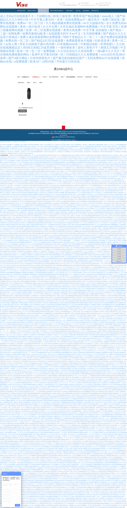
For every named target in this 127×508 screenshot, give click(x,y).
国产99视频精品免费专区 (65, 340)
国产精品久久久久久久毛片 (116, 365)
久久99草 (29, 340)
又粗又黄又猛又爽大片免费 (37, 407)
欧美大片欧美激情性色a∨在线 (63, 288)
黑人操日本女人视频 (60, 244)
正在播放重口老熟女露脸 (64, 192)
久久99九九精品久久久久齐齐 (62, 171)
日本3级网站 (28, 336)
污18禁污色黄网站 (64, 310)
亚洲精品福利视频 (21, 173)
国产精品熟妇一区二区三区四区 (104, 201)
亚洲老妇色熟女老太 (102, 386)
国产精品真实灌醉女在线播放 (71, 262)
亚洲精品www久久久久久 (86, 468)
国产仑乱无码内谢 (41, 368)
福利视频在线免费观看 (16, 446)
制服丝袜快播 (85, 294)
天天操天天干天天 (58, 434)
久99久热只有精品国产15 (73, 338)
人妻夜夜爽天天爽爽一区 (119, 313)
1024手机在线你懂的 (46, 164)
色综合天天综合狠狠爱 (6, 432)
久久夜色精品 (36, 322)
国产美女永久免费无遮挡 (82, 429)
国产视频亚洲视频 (34, 311)
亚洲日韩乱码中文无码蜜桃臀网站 (108, 270)
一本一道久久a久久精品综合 (75, 382)
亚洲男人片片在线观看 (57, 281)
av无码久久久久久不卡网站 (91, 461)
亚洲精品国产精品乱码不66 (33, 201)
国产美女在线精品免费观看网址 (38, 270)
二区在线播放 (122, 224)
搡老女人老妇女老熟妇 (71, 219)
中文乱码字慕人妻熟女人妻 (36, 278)
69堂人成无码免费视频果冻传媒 (38, 327)
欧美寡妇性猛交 (36, 185)
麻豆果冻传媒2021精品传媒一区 (27, 375)
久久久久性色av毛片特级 (90, 477)
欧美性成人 (119, 477)
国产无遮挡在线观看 (110, 329)
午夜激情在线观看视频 (117, 198)
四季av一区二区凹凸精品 (80, 318)
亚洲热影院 (27, 190)
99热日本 (38, 260)
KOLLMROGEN (59, 77)
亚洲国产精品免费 (80, 301)
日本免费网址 (45, 363)
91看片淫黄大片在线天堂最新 (80, 269)
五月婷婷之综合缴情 (23, 317)
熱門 (35, 82)
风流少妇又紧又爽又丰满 (75, 180)
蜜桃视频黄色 (52, 320)
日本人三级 (52, 294)
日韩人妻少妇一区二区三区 (60, 267)
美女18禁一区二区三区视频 (106, 290)
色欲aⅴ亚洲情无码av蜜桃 (66, 269)
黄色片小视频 (36, 169)
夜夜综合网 (94, 404)
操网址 (82, 327)
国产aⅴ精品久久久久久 (35, 420)
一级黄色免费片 (72, 334)
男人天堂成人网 (103, 400)
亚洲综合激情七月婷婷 (107, 493)
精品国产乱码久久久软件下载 (59, 306)
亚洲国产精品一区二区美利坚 (46, 452)
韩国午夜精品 (76, 283)
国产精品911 (110, 258)
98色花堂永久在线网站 (52, 242)
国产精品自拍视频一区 (119, 361)
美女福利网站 (118, 375)
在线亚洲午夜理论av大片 (52, 155)
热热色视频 (29, 468)
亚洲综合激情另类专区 (112, 416)
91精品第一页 (44, 256)
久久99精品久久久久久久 (21, 301)
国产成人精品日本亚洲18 (45, 377)
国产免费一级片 (4, 416)
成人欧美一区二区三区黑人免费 (27, 285)
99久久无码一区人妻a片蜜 (65, 278)
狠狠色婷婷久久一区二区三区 (95, 253)
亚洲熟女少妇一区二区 (34, 347)
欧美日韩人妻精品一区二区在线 (116, 489)
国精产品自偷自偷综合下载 (25, 160)
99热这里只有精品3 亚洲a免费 (49, 491)
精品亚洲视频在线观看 (10, 437)
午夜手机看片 (80, 459)
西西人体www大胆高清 (10, 253)
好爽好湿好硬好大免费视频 (75, 402)
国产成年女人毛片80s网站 (20, 448)
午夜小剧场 (92, 269)
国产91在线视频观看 (90, 363)
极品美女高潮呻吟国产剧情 (13, 224)
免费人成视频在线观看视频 (68, 500)
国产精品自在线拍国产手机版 (44, 158)
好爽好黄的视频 (11, 429)
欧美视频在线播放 (41, 272)
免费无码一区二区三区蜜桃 (79, 192)
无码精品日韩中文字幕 (97, 473)
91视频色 (70, 325)
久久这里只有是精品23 (104, 343)
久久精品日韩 (93, 182)
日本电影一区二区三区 (97, 315)
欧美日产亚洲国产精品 (70, 405)
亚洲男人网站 (21, 246)
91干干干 (36, 498)
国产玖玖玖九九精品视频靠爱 (54, 238)
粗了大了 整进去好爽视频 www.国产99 (38, 269)
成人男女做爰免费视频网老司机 (108, 302)
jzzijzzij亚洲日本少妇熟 (72, 384)
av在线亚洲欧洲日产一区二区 (17, 443)
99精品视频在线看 (8, 279)
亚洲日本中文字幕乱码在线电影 (8, 226)
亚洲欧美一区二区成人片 (18, 201)
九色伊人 (35, 345)
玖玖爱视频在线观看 (89, 167)
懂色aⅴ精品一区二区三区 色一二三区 (53, 388)
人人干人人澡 (114, 372)
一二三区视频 (42, 315)
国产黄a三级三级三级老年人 (106, 402)
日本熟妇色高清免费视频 (98, 357)
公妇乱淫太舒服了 (35, 190)
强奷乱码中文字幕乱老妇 (46, 382)
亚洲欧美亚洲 (74, 171)
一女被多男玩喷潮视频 (107, 228)
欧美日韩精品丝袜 (41, 276)
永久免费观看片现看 (120, 294)
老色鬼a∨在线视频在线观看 (70, 391)
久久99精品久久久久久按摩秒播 (76, 178)
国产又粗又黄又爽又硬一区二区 (67, 350)
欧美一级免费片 (96, 190)
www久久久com (8, 341)
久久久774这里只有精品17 (66, 469)
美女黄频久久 (80, 272)
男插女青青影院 (105, 221)
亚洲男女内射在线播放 (85, 171)
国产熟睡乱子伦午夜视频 (38, 324)
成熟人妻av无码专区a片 (10, 304)
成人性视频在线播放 (8, 400)
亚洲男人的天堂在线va (104, 461)
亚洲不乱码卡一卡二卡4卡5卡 (100, 180)
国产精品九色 (53, 265)
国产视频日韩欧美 (4, 295)
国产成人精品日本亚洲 (52, 350)
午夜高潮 (96, 480)
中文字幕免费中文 (95, 311)
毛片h (15, 329)
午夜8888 (65, 336)
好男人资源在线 (58, 411)
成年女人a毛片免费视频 (118, 199)
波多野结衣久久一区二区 (98, 263)
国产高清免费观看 (22, 206)
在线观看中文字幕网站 (31, 429)
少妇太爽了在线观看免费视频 (85, 450)
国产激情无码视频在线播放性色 (82, 258)
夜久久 (91, 226)
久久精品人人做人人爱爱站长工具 (14, 217)
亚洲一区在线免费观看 (73, 349)
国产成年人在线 (39, 388)
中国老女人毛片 (62, 489)
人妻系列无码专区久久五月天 (84, 233)
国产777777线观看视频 (46, 365)
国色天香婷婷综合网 (5, 212)
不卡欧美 (45, 468)
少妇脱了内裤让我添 (76, 496)
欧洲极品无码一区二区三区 (36, 473)
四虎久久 (60, 167)
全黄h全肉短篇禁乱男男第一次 (8, 468)
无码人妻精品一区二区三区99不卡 (92, 493)
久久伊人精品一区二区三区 (11, 231)
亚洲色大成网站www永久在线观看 (29, 377)
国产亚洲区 (27, 493)
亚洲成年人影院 (48, 228)
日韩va (26, 389)
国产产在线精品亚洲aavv (47, 420)
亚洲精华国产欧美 (103, 459)
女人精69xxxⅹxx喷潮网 (118, 453)
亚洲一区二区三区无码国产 (118, 217)
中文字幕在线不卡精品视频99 (51, 299)
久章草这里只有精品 (75, 379)
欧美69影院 (123, 446)
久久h (80, 329)
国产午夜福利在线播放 (14, 370)
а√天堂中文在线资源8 (34, 304)
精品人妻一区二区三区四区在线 (60, 166)
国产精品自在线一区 (7, 352)
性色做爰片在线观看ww (90, 247)
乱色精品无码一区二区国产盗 (60, 477)
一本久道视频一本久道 (74, 487)
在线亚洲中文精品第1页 (24, 171)
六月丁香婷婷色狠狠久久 (7, 397)
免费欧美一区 (38, 381)
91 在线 (26, 237)
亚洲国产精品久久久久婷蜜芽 (98, 416)
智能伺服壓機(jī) (77, 77)
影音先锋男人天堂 (40, 302)
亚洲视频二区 (91, 356)
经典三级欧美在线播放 (78, 482)
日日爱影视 (93, 238)
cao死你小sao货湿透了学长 (107, 480)
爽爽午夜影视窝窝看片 (62, 413)
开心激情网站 (60, 357)
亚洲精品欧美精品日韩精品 (41, 370)
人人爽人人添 (10, 407)
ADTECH (86, 77)
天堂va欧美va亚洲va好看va (93, 297)
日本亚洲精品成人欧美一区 (113, 160)
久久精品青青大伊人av (29, 228)
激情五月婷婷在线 (85, 475)
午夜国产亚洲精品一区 (95, 295)
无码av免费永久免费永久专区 (79, 320)
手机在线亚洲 (16, 466)
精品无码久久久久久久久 (101, 265)
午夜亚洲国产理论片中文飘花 (49, 167)
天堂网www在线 (95, 334)
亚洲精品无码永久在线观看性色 (81, 238)
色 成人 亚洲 (104, 190)
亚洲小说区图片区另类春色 (55, 356)
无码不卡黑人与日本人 (72, 471)
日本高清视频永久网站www (78, 357)
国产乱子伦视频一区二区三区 (94, 427)
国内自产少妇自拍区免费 (36, 212)
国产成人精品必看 (13, 375)
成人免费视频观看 (46, 313)
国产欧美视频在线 (64, 299)
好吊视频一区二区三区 (81, 350)
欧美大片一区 (107, 222)
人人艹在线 (102, 388)
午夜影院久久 (104, 276)
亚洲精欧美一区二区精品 (115, 436)
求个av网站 (33, 427)
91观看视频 (122, 208)
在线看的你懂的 (35, 439)
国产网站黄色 (112, 233)
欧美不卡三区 (78, 407)
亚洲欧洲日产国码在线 (94, 302)
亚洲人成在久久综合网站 (82, 182)
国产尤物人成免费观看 (48, 253)
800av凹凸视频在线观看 (35, 313)
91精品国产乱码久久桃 (69, 491)
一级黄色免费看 (32, 368)
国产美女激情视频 (36, 164)
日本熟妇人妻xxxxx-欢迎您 (35, 187)
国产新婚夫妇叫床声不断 (44, 329)
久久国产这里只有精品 (85, 478)
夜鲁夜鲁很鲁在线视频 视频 (28, 388)
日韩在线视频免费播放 (40, 183)
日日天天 (23, 263)
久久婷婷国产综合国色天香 (24, 487)
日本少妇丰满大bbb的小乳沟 (111, 315)
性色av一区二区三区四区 (44, 359)
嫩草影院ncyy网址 (58, 475)
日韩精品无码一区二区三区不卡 (73, 324)
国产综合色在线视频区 (94, 320)
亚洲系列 (67, 206)
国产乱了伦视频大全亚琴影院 (58, 212)
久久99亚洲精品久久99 (106, 437)
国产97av (17, 263)
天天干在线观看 (17, 279)
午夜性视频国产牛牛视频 (79, 308)
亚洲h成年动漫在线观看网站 (18, 423)
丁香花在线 (43, 405)
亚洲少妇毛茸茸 (11, 263)
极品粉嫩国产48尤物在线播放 (113, 306)
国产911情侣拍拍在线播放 (29, 299)
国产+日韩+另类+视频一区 (100, 278)
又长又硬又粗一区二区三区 (34, 167)
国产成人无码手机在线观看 (94, 372)
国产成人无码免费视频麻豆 (69, 162)
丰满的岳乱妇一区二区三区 (21, 413)
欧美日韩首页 (22, 507)
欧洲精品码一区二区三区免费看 (98, 347)
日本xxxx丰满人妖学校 (89, 494)
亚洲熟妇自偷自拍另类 (96, 231)
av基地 (110, 265)
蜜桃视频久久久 (113, 327)
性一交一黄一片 (66, 437)
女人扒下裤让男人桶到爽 (72, 478)
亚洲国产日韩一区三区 (92, 192)
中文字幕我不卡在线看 (74, 327)
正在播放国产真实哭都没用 (74, 333)
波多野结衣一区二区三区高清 (102, 269)
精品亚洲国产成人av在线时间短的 (13, 174)
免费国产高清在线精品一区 (57, 436)
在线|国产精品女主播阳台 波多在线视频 (22, 322)
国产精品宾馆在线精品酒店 (75, 265)
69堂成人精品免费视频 (83, 391)
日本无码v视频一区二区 (104, 240)
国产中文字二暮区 (81, 203)
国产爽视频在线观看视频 (79, 372)
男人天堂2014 (39, 414)
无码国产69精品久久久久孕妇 (20, 379)
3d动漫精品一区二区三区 (53, 272)
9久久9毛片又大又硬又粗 (11, 361)
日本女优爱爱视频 (41, 427)
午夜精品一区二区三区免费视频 (12, 377)
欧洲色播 (109, 340)
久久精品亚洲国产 (87, 402)
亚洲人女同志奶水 (40, 297)
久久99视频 (70, 212)
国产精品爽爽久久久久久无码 (12, 183)
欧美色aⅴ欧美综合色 (68, 226)
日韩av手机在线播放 (33, 258)
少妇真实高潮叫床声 (81, 491)
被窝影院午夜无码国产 (40, 194)
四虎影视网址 (115, 295)
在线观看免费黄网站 (98, 226)
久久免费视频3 (22, 469)
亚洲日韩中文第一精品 (14, 455)
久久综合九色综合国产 (82, 405)
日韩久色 (61, 443)
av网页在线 (50, 208)
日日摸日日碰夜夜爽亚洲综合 (11, 445)
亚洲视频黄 (94, 386)
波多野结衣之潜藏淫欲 (102, 196)
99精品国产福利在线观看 (28, 210)
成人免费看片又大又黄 (41, 384)
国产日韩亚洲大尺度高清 (86, 409)
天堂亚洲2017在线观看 (105, 286)
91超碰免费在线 (9, 327)
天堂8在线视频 (97, 267)
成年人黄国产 (74, 448)
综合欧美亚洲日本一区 (102, 363)
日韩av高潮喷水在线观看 (99, 155)
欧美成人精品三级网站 (88, 265)
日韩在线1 (96, 491)
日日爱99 (39, 203)
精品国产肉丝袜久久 (45, 157)
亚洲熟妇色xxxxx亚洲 (5, 363)
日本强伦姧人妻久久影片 (16, 265)
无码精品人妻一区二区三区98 (7, 434)
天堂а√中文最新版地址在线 (43, 461)
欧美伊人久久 (71, 182)
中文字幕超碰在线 (29, 222)
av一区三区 (62, 423)
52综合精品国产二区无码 (112, 391)
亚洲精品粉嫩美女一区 (48, 206)
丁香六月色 (12, 416)
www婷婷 (51, 475)
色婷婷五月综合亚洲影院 (59, 198)
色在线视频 (86, 295)
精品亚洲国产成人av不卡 (72, 329)
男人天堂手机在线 (9, 413)
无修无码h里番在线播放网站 (109, 157)
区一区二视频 (9, 276)
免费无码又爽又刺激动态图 (88, 333)
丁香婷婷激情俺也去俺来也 (82, 397)
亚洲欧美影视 (116, 496)
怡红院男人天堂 (16, 450)
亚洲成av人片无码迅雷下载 (11, 285)
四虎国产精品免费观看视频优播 (31, 393)
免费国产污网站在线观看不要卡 (23, 409)
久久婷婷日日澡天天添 (12, 384)
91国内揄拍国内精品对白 (91, 327)
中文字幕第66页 (75, 235)
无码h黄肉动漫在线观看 (86, 262)
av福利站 (31, 189)
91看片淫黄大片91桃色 (93, 437)
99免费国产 (36, 411)
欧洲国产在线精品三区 (98, 304)
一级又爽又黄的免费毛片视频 (16, 389)
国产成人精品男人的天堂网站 (49, 233)
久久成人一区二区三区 (111, 174)
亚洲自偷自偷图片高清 (19, 352)
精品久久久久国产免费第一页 (34, 331)
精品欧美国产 (67, 235)
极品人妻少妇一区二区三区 (48, 322)
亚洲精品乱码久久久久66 (104, 288)
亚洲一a (107, 389)
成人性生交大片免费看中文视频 (100, 233)
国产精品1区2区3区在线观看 (58, 361)
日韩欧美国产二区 (89, 210)
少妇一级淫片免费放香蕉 (112, 397)
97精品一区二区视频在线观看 (25, 205)
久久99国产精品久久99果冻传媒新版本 (21, 281)
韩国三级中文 (3, 290)
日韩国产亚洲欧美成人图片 (54, 500)
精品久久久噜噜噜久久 (45, 230)
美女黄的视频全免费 (97, 503)
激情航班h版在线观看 (90, 173)
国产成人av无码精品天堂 (77, 189)
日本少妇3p (8, 464)
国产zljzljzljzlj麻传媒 (45, 439)
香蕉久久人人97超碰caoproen (21, 270)
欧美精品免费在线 (96, 171)
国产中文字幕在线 (44, 484)
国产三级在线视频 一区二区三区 (116, 425)
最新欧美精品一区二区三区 (31, 155)
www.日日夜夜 (89, 278)
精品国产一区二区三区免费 (85, 251)
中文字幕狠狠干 (24, 359)
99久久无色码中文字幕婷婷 (36, 430)
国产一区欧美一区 (74, 174)
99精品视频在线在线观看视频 (107, 334)
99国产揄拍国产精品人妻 (14, 404)
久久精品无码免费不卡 (22, 278)
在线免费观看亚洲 (87, 180)
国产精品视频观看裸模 (39, 205)
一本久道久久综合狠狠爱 (66, 205)
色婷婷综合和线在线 (28, 194)
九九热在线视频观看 (91, 196)
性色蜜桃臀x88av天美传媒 (76, 466)
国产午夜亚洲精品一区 (92, 158)
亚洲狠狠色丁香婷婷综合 (69, 203)
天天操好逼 (24, 482)
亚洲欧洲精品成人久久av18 (44, 217)
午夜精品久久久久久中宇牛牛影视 (58, 199)
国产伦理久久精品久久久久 (65, 173)
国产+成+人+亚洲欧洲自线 (76, 167)
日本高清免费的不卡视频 (29, 251)
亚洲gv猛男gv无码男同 (69, 281)
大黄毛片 (74, 196)
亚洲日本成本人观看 (60, 224)
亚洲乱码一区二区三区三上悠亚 (76, 267)
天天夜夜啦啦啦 (100, 405)
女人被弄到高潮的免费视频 (110, 462)
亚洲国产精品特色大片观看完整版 (58, 473)
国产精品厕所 (32, 203)
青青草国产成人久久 (61, 187)
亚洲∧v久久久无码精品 (77, 434)
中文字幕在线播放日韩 (11, 336)
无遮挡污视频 (40, 299)
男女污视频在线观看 (106, 453)
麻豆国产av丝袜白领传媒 (110, 226)
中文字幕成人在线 (65, 464)
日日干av (14, 317)
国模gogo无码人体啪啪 (6, 338)
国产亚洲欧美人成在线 (6, 318)
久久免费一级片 (106, 231)
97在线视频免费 (120, 450)
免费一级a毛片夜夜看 (73, 409)
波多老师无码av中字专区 (35, 317)
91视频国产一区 (119, 487)
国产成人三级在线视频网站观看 (104, 414)
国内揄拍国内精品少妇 (66, 270)
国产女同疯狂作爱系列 (87, 276)
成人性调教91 (10, 233)
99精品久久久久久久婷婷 (52, 194)
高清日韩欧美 (97, 176)
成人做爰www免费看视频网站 (50, 397)
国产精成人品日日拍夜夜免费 (110, 283)
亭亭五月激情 (78, 160)
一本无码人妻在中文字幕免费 (103, 349)
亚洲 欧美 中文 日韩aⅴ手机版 (70, 237)
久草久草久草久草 (63, 263)
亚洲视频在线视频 (27, 290)
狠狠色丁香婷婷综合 (103, 327)
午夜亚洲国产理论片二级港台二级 (54, 295)
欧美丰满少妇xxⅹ (54, 221)
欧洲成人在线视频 (45, 190)
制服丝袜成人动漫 (36, 363)
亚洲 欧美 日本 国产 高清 (14, 439)
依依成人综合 (31, 279)
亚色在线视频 (71, 157)
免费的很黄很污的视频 (71, 450)
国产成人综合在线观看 (61, 325)
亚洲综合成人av (113, 386)
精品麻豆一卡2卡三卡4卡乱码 (82, 240)
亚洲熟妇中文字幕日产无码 (25, 262)
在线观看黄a (10, 391)
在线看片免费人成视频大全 (74, 155)
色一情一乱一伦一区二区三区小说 (115, 345)
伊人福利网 (104, 381)
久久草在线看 (41, 295)
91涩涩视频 (24, 505)
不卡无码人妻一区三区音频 (119, 336)
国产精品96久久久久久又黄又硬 (59, 359)
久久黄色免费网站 (96, 453)
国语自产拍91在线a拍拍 (81, 446)
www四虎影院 (111, 379)
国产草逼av (26, 176)
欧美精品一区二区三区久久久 (106, 294)
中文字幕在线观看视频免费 (118, 288)
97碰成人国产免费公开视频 (73, 198)
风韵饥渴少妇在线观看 (108, 507)
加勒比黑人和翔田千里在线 (77, 210)
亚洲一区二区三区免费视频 (74, 455)
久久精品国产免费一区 (86, 190)
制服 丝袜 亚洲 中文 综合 (26, 178)
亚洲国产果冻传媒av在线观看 (116, 352)
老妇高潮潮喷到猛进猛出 (85, 322)
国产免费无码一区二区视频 (69, 398)
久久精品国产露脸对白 (34, 182)
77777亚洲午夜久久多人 (92, 270)
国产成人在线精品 (6, 322)
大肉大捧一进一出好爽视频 (18, 157)
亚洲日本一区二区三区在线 (95, 194)
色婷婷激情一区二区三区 (98, 413)
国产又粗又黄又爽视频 (56, 308)
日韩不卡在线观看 (71, 347)
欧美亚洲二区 (95, 398)
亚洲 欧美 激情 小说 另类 (42, 279)
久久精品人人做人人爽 (70, 247)
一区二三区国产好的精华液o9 (19, 187)
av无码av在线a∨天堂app (37, 459)
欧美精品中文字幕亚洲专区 (21, 397)
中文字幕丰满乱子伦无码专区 (93, 292)
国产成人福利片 (25, 405)
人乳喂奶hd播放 (75, 421)
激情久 (58, 258)
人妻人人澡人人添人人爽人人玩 (112, 187)
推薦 (28, 82)
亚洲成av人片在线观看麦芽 (48, 210)
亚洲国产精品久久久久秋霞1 (67, 446)
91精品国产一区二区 (94, 429)
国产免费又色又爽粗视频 (70, 164)
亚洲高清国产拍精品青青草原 (18, 286)
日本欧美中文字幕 (4, 395)
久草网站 (94, 322)
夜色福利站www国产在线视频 (105, 377)
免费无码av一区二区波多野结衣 (114, 338)
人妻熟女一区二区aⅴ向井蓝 (61, 334)
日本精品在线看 (5, 166)
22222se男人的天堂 (47, 231)
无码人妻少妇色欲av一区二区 (11, 214)
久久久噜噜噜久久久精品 (103, 498)
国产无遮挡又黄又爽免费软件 (46, 418)
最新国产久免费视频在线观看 (57, 484)
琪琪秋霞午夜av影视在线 (120, 164)
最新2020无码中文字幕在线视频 (26, 349)
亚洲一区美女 (122, 183)
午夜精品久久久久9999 (46, 445)
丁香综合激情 (72, 310)
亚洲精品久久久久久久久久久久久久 (49, 182)
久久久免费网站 (121, 466)
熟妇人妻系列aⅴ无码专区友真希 (27, 231)
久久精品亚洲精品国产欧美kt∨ (12, 356)
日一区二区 (33, 176)
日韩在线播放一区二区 (101, 379)
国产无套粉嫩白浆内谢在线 (113, 263)
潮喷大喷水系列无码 (85, 317)
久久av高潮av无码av (10, 418)
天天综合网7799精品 (43, 294)
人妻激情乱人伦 (105, 249)
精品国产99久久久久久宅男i (111, 423)
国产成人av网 (58, 279)
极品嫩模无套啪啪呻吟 (22, 418)
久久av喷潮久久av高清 (110, 477)
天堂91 (59, 375)
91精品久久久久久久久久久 (60, 382)
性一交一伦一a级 (73, 263)
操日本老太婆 (100, 182)
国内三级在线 (115, 210)
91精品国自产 (117, 301)
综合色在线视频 (96, 487)
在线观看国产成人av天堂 (95, 507)
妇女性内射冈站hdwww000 (92, 301)
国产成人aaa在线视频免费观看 (90, 443)
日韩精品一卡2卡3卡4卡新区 (117, 473)
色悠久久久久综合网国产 (53, 464)
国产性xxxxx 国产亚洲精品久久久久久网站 (32, 503)
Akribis (102, 77)
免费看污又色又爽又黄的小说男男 (49, 505)
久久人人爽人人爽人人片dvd (100, 262)
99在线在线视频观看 (96, 237)
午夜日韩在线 (39, 375)
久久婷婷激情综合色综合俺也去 (53, 429)
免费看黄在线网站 (4, 446)
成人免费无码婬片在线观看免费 (59, 292)
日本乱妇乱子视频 (5, 423)
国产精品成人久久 (49, 407)
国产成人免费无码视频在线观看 (27, 384)
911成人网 (116, 402)
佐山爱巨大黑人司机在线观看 (57, 219)
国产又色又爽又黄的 (70, 233)
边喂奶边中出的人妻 (30, 162)
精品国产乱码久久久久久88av (54, 398)
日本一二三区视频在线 (90, 375)
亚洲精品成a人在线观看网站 (34, 507)
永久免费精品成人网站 (95, 285)
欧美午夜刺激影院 (12, 290)
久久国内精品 (38, 349)
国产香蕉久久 (101, 174)
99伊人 (44, 317)
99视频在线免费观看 (68, 356)
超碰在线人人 (57, 370)
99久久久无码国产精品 (56, 461)
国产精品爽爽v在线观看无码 (43, 176)
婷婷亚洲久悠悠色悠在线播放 (83, 473)
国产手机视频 (108, 500)
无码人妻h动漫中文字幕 (55, 462)
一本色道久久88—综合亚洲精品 (94, 485)
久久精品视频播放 (40, 334)
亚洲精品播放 (45, 199)
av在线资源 (94, 240)
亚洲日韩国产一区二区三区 (80, 222)
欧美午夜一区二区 (82, 164)
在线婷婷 (31, 413)
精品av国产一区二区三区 (7, 270)
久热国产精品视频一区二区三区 (89, 340)
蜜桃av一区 (62, 459)
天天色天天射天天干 (105, 491)
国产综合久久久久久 (110, 409)
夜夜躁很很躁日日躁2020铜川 (101, 464)
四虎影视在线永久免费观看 (16, 251)
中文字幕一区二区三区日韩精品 (21, 365)
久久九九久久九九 (11, 382)
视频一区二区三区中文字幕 (59, 228)
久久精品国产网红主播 (109, 310)
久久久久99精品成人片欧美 (44, 251)
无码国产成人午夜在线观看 (82, 389)
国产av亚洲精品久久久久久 (84, 359)
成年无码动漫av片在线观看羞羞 (44, 477)
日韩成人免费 (116, 192)
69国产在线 (55, 217)
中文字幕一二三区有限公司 (19, 421)
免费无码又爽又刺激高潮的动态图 (105, 375)
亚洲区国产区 (63, 409)
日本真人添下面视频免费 (107, 487)
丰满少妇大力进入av (38, 354)
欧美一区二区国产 (64, 180)
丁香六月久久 (121, 267)
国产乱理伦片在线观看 (46, 450)
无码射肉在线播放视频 (118, 373)
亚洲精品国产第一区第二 (7, 283)
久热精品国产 (49, 334)
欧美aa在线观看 (121, 356)
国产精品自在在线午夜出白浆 (117, 430)
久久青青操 (6, 192)
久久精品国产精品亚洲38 (14, 247)
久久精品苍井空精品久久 (36, 402)
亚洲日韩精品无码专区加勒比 (50, 414)
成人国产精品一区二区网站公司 (97, 235)
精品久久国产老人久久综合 (47, 185)
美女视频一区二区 (105, 448)
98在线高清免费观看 (82, 221)
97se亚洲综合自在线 (57, 203)
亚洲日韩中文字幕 (56, 453)
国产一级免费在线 (34, 405)
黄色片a (12, 395)
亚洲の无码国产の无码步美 (53, 297)
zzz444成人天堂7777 (77, 288)
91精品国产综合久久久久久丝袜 (84, 281)
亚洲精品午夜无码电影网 (92, 286)
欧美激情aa (97, 189)
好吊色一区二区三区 (56, 251)
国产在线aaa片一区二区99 (11, 350)
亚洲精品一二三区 (102, 340)
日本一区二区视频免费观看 (34, 421)
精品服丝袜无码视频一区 (85, 304)
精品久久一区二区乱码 (26, 341)
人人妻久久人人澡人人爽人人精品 (115, 162)
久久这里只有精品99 (54, 256)
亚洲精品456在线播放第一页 (29, 272)
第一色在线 (68, 443)
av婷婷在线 (121, 507)
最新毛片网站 (80, 247)
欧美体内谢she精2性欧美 (27, 183)
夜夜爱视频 (72, 302)
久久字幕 (40, 432)
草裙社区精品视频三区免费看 (98, 258)
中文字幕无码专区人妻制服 (96, 169)
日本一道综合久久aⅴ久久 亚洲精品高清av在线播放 (57, 354)
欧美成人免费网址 (83, 448)
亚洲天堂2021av (96, 166)
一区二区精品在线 (113, 366)
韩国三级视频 (39, 423)
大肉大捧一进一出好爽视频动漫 (89, 455)
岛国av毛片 (78, 185)
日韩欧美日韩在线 (66, 370)
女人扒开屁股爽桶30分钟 (82, 347)
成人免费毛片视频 (87, 407)
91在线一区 (109, 373)
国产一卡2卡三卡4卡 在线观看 (37, 242)
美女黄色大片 (104, 297)
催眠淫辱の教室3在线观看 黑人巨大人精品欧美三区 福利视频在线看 (100, 382)
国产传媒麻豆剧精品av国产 (113, 331)
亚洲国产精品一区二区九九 (39, 208)
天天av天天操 (109, 357)
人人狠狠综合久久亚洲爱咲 (28, 334)
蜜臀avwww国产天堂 (47, 466)
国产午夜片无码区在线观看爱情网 (47, 258)
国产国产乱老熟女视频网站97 (92, 482)
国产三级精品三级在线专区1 (92, 254)
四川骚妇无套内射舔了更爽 (58, 494)
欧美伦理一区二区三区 (74, 336)
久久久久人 (96, 388)
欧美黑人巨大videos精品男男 (109, 267)
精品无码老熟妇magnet (36, 283)
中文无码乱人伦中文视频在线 (34, 286)
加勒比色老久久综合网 (10, 199)
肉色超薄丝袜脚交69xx (49, 432)
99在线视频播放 (99, 212)
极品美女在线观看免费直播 (47, 480)
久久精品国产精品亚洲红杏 (94, 206)
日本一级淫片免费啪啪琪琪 (81, 423)
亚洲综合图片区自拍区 (32, 452)
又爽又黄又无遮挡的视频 (71, 373)
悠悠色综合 (104, 189)
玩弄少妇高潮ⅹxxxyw (98, 500)
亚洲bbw (12, 409)
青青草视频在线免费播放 (8, 301)
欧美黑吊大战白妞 (88, 370)
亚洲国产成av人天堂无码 (96, 230)
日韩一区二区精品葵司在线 (55, 169)
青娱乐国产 (24, 167)
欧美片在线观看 (60, 366)
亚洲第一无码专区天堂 (84, 237)
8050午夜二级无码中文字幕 (13, 414)
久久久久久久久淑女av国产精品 (9, 242)
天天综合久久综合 (22, 198)
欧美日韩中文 (48, 352)
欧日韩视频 (6, 359)
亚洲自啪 (80, 414)
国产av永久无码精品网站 (17, 190)
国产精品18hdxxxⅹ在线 (97, 214)
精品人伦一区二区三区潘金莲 (91, 434)
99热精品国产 (122, 235)
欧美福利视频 (97, 468)
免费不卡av (67, 357)
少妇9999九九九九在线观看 (49, 507)
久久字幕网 (107, 430)
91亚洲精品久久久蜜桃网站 (30, 295)
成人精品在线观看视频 (48, 318)
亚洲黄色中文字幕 (35, 365)
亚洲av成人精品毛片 (78, 416)
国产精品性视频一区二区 (110, 274)
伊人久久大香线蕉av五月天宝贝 (78, 437)
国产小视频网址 (64, 182)
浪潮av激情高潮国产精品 (43, 455)
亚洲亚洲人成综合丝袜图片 (85, 388)
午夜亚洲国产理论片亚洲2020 (89, 377)
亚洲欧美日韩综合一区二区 (25, 386)
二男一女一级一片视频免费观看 (110, 418)
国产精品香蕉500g (84, 231)
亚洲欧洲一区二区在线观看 (56, 226)
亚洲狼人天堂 (58, 253)
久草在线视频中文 (31, 173)
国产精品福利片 (44, 462)
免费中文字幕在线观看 (30, 475)
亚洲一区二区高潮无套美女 (17, 430)
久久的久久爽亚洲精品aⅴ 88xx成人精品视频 (67, 341)
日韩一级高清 (114, 491)
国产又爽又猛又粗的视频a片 (94, 157)
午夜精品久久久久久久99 (95, 368)
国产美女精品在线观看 (94, 448)
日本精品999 (15, 178)
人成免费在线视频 (12, 345)
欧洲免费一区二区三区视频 (39, 500)
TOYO (50, 77)
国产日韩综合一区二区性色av (113, 439)
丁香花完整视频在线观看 (65, 246)
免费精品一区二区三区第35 (76, 452)
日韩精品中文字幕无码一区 (120, 377)
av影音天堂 (87, 418)
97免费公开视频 (54, 372)
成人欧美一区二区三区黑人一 (7, 185)
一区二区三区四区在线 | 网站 (56, 363)
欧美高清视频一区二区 (79, 278)
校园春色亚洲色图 (50, 171)
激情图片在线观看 (33, 418)
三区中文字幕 (18, 267)
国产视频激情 (102, 242)
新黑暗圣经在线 (97, 370)
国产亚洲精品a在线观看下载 (22, 395)
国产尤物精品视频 (90, 201)
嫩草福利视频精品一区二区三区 (94, 246)
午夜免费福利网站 (47, 203)
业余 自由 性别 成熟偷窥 (22, 230)
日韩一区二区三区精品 (46, 347)
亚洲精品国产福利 (51, 425)
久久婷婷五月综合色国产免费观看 (20, 402)
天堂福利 (43, 398)
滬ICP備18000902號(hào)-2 (79, 131)
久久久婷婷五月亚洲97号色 (114, 281)
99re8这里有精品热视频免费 (95, 462)
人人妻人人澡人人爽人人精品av (13, 334)
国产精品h (24, 279)
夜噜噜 (116, 507)
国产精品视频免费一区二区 (54, 276)
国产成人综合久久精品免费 (12, 373)
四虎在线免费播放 (121, 329)
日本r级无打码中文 (27, 324)
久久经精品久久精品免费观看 (27, 356)
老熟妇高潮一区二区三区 (46, 434)
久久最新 (3, 217)
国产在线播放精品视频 (45, 453)
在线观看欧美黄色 (81, 162)
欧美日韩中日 (110, 445)
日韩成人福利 (17, 306)
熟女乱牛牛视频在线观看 (14, 354)
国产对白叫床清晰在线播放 (55, 162)
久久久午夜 (16, 318)
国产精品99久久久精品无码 (90, 205)
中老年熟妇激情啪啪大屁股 (51, 263)
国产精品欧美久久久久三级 (73, 176)
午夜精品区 (87, 311)
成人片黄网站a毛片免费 (51, 192)
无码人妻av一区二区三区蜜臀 (21, 407)
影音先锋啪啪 (51, 373)
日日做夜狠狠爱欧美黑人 (46, 393)
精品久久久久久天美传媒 (104, 185)
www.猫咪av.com (72, 199)
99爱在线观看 (37, 214)
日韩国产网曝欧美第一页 (22, 313)
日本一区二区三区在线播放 (21, 269)
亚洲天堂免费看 (35, 453)
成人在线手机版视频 (115, 238)
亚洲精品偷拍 (37, 413)
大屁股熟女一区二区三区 (108, 457)
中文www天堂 (8, 343)
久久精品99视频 (57, 437)
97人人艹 (58, 427)
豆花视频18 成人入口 (96, 478)
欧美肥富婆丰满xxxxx (26, 450)
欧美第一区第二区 (112, 205)
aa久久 (35, 361)
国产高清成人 (73, 352)
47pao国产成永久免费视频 (72, 231)
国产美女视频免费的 (85, 279)
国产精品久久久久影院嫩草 (35, 199)
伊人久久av (53, 503)
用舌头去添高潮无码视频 (58, 196)
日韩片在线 (14, 411)
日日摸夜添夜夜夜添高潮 (119, 414)
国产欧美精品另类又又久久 (100, 272)
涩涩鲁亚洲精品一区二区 (57, 160)
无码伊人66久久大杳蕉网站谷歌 (71, 468)
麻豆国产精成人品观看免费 (26, 214)
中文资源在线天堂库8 (37, 160)
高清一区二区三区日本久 (114, 475)
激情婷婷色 (100, 187)
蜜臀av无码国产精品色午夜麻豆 (20, 464)
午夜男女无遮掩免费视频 (59, 347)
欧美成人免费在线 (107, 471)
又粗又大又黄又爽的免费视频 (50, 381)
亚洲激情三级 (20, 294)
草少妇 (26, 430)
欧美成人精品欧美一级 (34, 389)
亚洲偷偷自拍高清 (49, 244)
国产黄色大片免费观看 (48, 237)
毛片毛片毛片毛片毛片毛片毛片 (101, 219)
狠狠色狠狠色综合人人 (36, 466)
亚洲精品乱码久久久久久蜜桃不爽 (23, 357)
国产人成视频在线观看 (6, 379)
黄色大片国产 (40, 173)
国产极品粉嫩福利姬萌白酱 (84, 224)
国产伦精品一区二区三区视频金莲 (36, 366)
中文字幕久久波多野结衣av (53, 205)
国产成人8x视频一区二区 (57, 190)
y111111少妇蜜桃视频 (115, 173)
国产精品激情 (42, 464)
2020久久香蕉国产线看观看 (120, 395)
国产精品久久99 (111, 155)
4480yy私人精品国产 (113, 297)
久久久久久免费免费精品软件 (116, 180)
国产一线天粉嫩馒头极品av (48, 288)
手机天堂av (124, 281)
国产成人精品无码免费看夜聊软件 (53, 254)
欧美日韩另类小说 (50, 325)
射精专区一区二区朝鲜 (107, 354)
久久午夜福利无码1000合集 (68, 386)
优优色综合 (64, 317)
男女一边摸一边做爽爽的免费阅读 (104, 167)
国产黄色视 (89, 357)
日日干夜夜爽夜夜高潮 (44, 308)
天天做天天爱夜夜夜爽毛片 (67, 393)
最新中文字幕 (47, 212)
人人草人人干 (70, 441)
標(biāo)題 (21, 82)
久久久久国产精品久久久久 (65, 285)
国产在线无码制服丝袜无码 (29, 260)
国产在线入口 (93, 498)
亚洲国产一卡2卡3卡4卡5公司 (20, 432)
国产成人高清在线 (45, 246)
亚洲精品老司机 (69, 423)
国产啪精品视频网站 (93, 393)
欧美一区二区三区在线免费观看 (72, 436)
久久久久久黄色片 (10, 238)
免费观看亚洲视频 (13, 441)
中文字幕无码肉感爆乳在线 (49, 283)
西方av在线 (76, 217)
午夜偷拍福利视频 (13, 189)
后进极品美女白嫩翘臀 (97, 359)
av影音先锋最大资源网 (33, 445)
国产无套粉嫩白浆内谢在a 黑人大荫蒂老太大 (78, 306)
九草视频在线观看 (94, 294)
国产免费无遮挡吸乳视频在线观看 (27, 501)
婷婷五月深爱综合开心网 (88, 496)
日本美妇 (81, 349)
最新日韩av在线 (33, 329)
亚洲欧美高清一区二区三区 (32, 382)
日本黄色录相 (49, 301)
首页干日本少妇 (88, 272)
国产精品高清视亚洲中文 (91, 199)
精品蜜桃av (55, 400)
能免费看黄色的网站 (36, 493)
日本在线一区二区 (64, 256)
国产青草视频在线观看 (81, 302)
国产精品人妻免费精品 (58, 345)
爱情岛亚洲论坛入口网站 (6, 448)
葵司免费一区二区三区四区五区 (104, 421)
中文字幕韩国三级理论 (103, 322)
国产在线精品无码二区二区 (22, 238)
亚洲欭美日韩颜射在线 (29, 436)
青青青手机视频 (21, 382)
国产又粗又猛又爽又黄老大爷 (27, 297)
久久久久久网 (46, 278)
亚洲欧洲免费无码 (39, 471)
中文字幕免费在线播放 (43, 501)
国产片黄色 (108, 198)
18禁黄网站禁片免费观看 (28, 274)
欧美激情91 (33, 238)
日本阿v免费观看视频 (114, 276)
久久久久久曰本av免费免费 (111, 325)
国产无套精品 (13, 325)
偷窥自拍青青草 (54, 340)
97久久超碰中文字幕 (36, 253)
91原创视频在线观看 (90, 215)
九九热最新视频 (78, 212)
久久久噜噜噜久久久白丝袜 (112, 405)
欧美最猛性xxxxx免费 (42, 475)
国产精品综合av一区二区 (115, 427)
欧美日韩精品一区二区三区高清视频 (55, 324)
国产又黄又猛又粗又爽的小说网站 (82, 315)
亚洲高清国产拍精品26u (105, 336)
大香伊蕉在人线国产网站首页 (42, 265)
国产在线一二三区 (34, 391)
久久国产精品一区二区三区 (21, 496)
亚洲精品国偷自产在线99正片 (114, 347)
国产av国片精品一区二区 (9, 459)
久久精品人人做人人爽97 (67, 215)
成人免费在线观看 (65, 260)
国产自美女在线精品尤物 (102, 494)
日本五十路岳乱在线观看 (78, 381)
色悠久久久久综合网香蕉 (10, 205)
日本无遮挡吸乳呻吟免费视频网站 (61, 352)
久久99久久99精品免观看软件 (29, 221)
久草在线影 (20, 436)
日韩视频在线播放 (76, 411)
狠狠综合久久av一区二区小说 (76, 375)
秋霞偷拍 (56, 418)
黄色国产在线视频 (70, 484)
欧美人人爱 (17, 388)
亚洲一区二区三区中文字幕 (35, 206)
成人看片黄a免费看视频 (116, 464)
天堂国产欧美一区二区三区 (36, 379)
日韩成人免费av (30, 443)
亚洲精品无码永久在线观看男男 (83, 166)
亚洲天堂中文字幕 (27, 267)
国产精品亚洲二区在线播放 (94, 164)
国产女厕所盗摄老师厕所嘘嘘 (43, 274)
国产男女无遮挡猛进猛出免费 (90, 242)
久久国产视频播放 (45, 446)
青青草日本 (46, 219)
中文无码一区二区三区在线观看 (59, 157)
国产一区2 (94, 329)
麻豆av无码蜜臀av (78, 493)
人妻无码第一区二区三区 (61, 322)
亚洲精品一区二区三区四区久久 (62, 496)
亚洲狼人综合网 (16, 405)
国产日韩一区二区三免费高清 (18, 158)
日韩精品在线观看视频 (41, 356)
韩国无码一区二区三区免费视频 (90, 185)
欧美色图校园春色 (107, 469)
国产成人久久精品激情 (87, 244)
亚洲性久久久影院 (106, 295)
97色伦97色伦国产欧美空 (76, 365)
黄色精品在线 (78, 295)
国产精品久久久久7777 (110, 230)
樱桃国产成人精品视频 (102, 489)
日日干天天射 (104, 468)
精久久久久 (103, 429)
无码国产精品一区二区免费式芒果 (14, 176)
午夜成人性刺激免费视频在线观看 (76, 292)
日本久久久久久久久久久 (27, 370)
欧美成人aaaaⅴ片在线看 (51, 482)
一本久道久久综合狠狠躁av (120, 167)
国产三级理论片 (41, 386)
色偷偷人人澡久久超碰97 (88, 379)
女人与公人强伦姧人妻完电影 (55, 235)
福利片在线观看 (81, 196)
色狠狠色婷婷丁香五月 (51, 487)
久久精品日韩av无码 (90, 274)
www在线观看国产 (59, 206)
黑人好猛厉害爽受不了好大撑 (98, 279)
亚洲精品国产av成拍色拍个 (19, 244)
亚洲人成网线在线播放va (52, 302)
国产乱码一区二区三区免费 (65, 482)
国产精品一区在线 (106, 372)
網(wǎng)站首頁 (21, 10)
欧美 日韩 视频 (25, 247)
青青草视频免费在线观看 (82, 420)
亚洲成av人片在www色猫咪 (78, 201)
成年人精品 (7, 157)
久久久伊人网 (90, 480)
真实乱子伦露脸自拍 (87, 155)
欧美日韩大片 (43, 290)
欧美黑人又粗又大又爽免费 (73, 313)
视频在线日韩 (66, 201)
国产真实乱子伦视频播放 (8, 471)
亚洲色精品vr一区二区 (117, 505)
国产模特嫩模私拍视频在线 (85, 219)
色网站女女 (64, 487)
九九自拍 (110, 361)
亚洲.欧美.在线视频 (8, 311)
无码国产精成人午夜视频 (17, 212)
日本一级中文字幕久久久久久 (104, 452)
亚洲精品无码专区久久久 (97, 198)
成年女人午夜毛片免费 (107, 311)
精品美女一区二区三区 (33, 373)
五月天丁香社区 (54, 246)
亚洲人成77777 (4, 370)
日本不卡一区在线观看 (48, 224)
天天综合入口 (15, 240)
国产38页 (63, 455)
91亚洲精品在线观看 (97, 183)
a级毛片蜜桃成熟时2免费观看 (33, 310)
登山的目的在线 (113, 196)
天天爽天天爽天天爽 (65, 290)
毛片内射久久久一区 (81, 157)
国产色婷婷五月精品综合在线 (96, 423)
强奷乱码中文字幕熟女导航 (55, 468)
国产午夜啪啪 (66, 253)
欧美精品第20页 (116, 158)
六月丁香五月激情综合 (118, 265)
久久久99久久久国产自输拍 (90, 256)
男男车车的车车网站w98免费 (73, 404)
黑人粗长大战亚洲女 (69, 160)
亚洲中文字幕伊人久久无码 (115, 400)
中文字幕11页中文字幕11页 (54, 327)
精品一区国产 (90, 318)
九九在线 (55, 445)
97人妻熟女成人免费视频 (36, 219)
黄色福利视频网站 (120, 368)
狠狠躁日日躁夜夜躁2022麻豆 (9, 262)
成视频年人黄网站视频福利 (108, 244)
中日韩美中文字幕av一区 (77, 354)
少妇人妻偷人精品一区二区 (110, 356)
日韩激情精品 (49, 267)
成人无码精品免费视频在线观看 (86, 373)
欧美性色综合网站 (46, 441)
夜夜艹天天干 (31, 461)
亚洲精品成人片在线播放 (45, 498)
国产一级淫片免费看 (22, 304)
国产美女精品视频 (61, 349)
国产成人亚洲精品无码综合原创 (115, 429)
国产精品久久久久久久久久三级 (72, 475)
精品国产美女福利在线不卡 (104, 466)
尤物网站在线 (77, 276)
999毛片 (39, 491)
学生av (59, 487)
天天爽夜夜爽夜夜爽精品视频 (53, 386)
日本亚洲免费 (41, 429)
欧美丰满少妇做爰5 (78, 430)
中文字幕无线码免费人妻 (88, 501)
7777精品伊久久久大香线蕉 (52, 459)
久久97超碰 (73, 299)
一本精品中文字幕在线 (88, 411)
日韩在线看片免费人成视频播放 (101, 341)
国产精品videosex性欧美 (13, 297)
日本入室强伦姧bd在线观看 (117, 221)
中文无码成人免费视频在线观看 (81, 285)
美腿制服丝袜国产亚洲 (65, 331)
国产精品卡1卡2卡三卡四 (98, 338)
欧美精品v (60, 491)
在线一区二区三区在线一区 (105, 313)
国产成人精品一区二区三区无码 (92, 354)
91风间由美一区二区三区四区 (39, 235)
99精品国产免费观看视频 (33, 338)
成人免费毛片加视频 (20, 292)
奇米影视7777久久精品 (46, 198)
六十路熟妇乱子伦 (21, 468)
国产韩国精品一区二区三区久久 (78, 206)
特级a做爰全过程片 (109, 304)
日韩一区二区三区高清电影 (33, 246)
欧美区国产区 (13, 235)
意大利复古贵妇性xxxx (45, 281)
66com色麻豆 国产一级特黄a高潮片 (12, 274)
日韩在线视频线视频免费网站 (116, 459)
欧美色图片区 (98, 210)
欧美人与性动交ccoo (90, 349)
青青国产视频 (21, 336)
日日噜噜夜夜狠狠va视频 (68, 429)
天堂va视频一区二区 (48, 402)
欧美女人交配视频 (23, 189)
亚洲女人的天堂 (25, 427)
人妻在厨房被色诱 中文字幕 (43, 494)
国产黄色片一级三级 (93, 484)
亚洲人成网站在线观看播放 (39, 457)
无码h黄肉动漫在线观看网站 (87, 217)
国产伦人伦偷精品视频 (65, 418)
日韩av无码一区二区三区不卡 (102, 501)
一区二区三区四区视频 (44, 404)
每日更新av (107, 473)
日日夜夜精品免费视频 (115, 389)
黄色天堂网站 (72, 413)
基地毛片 (71, 185)
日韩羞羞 (114, 466)
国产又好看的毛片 (18, 457)
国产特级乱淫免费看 (16, 219)
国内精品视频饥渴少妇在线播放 (29, 404)
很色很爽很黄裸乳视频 (43, 247)
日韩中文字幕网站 (14, 359)
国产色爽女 (108, 182)
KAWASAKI (95, 77)
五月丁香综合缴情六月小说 (45, 345)
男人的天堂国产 (112, 278)
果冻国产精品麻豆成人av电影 (16, 222)
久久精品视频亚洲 (26, 164)
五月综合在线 (18, 194)
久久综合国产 (41, 192)
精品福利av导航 (112, 318)
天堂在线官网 (35, 450)
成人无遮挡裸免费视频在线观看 (50, 493)
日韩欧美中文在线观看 (50, 471)
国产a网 (43, 389)
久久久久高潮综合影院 (116, 501)
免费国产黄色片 (19, 237)
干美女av (7, 281)
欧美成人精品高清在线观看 (66, 217)
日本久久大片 (7, 244)
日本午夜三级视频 (102, 345)
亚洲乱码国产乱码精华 (33, 480)
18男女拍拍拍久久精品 (65, 158)
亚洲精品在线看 (115, 343)
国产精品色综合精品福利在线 (40, 320)
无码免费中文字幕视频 (120, 441)
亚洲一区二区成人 (23, 347)
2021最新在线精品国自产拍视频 (107, 484)
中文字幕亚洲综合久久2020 (98, 306)
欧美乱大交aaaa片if (70, 420)
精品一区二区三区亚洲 (97, 224)
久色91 (34, 386)
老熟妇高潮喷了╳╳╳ (69, 240)
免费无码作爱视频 (91, 345)
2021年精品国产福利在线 (10, 246)
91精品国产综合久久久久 (94, 249)
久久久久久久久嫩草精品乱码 (72, 425)
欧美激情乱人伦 (58, 237)
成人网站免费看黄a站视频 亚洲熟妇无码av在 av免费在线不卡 (32, 226)
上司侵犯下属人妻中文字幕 (77, 395)
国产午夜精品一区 (49, 395)
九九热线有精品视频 (53, 269)
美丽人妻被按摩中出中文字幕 (104, 395)
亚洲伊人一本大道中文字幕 (63, 432)
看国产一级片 (67, 434)
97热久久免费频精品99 (85, 457)
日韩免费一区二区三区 (97, 310)
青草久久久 (61, 262)
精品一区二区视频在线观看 (106, 192)
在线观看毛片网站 (86, 198)
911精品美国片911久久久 (8, 230)
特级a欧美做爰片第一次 (39, 341)
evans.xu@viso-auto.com (88, 5)
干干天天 (85, 356)
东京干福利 (105, 427)
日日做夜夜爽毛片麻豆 (14, 333)
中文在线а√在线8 (88, 189)
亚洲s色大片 (99, 356)
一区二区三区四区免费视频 (24, 253)
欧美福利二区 (36, 437)
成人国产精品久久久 (108, 246)
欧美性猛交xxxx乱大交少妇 (71, 388)
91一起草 (117, 308)
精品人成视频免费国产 (13, 302)
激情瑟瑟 (51, 370)
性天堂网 (35, 178)
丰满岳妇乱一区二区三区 (58, 478)
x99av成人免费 (25, 224)
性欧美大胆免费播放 (53, 343)
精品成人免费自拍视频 (71, 363)
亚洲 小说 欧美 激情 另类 (105, 158)
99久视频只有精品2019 (42, 285)
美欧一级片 (90, 491)
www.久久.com (76, 340)
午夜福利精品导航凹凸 (119, 354)
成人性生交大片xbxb (71, 459)
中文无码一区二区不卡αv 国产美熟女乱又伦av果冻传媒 (16, 453)
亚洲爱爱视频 (97, 244)
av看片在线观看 (113, 494)
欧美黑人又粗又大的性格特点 (75, 477)
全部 (23, 77)
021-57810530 (85, 3)
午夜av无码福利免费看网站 (33, 157)
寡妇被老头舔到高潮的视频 (12, 425)
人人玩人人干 (123, 269)
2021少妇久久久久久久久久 (108, 450)
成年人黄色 (66, 377)
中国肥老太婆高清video (94, 221)
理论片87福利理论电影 (59, 231)
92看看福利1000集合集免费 (62, 249)
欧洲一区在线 (14, 310)
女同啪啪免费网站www (121, 445)
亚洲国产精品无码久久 (88, 212)
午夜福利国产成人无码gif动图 (24, 320)
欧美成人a (63, 272)
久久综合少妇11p (37, 336)
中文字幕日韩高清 (61, 338)
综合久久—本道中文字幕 (51, 173)
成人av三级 (18, 164)
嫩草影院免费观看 (26, 439)
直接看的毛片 (120, 407)
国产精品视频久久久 (118, 404)
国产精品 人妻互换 (96, 457)
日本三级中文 (19, 169)
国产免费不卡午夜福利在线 (81, 469)
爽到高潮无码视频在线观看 (25, 208)
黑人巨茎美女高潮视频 (35, 233)
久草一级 (27, 212)
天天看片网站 (16, 341)
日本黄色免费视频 (31, 158)
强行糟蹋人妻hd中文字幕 (49, 379)
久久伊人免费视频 (108, 169)
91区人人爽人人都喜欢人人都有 (65, 315)
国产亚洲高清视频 (36, 340)
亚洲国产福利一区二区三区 (80, 345)
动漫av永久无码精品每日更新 (110, 183)
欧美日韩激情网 (120, 409)
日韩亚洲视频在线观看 (23, 242)
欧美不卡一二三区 (96, 317)
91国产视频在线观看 (30, 477)
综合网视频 (62, 329)
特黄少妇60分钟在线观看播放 (97, 397)
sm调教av (110, 272)
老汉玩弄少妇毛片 (57, 377)
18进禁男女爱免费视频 (23, 325)
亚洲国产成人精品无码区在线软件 (108, 432)
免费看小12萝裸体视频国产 (39, 409)
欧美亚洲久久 (105, 176)
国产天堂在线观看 (87, 445)
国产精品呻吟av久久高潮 (44, 361)
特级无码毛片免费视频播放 (111, 224)
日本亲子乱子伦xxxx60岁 (90, 430)
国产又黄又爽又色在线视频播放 (43, 196)
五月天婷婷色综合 (51, 315)
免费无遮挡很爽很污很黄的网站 (96, 325)
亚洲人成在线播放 (30, 423)
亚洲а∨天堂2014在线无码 (41, 174)
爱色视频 (70, 480)
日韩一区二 (57, 215)
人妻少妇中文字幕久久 (73, 187)
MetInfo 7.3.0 (61, 140)
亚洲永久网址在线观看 (22, 182)
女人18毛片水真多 (73, 322)
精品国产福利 (23, 240)
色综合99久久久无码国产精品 (24, 256)
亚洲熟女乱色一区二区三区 (80, 462)
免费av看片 (38, 231)
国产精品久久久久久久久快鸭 (63, 503)
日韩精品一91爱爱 (68, 507)
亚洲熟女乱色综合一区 (27, 354)
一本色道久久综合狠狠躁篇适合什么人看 (64, 311)
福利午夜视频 (56, 333)
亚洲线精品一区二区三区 (108, 285)
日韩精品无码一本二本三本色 (107, 482)
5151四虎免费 (43, 373)
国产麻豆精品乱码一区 (50, 357)
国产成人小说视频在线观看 (62, 185)
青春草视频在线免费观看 (90, 452)
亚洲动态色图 (120, 205)
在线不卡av (20, 411)
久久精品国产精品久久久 (107, 171)
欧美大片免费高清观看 (81, 484)
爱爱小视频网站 (87, 329)
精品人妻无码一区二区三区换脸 (20, 203)
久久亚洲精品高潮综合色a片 (50, 423)
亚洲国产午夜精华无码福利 (83, 386)
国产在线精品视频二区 (25, 478)
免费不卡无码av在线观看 (99, 160)
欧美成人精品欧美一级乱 (87, 176)
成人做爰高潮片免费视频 (45, 178)
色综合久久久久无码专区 (65, 485)
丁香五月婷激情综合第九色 (53, 389)
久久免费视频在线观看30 (112, 235)
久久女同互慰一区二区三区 (49, 336)
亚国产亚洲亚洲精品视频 (35, 237)
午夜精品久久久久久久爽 (95, 208)
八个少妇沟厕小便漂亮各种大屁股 (108, 434)
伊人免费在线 (17, 221)
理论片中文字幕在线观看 (19, 340)
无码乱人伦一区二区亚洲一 (34, 398)
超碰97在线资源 (33, 359)
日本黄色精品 (81, 199)
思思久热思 (63, 333)
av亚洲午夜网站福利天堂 (66, 214)
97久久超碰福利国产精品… (108, 308)
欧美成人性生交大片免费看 (21, 180)
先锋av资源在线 (107, 210)
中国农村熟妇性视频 (65, 368)
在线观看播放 (72, 366)
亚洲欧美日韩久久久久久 (77, 331)
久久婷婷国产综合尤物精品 (8, 237)
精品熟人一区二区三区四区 (104, 505)
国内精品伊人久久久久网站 (25, 500)
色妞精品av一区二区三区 (10, 208)
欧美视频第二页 (31, 292)
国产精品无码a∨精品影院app (97, 391)
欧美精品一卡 (35, 281)
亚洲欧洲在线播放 (86, 503)
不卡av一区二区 (12, 278)
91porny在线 (47, 485)
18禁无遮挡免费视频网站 (22, 434)
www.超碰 (32, 395)
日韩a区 (93, 471)
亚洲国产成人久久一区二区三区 (23, 416)
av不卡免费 (22, 310)
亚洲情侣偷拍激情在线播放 (38, 171)
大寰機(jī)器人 (41, 77)
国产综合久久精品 (27, 166)
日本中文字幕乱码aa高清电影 (21, 391)
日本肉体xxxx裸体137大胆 (28, 381)
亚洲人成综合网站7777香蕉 (9, 173)
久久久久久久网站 (71, 272)
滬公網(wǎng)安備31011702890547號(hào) (64, 137)
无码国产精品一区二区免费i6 (34, 448)
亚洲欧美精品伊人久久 (85, 471)
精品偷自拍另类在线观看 (25, 350)
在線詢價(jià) (22, 111)
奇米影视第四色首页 (76, 443)
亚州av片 (30, 215)
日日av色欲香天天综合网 (99, 281)
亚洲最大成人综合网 (22, 199)
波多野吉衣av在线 (34, 230)
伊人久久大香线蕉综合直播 (35, 240)
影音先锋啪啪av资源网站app (78, 432)
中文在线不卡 (37, 441)
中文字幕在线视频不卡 (75, 377)
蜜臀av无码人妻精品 (34, 434)
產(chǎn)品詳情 (22, 115)
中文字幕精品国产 (88, 464)
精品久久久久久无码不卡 (9, 294)
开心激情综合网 (78, 356)
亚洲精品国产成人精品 (11, 372)
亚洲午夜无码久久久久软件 (84, 398)
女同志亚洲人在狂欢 (28, 265)
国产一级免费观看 (11, 398)
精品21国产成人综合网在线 (112, 413)
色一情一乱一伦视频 (31, 276)
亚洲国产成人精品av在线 (106, 254)
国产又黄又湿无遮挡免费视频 (73, 244)
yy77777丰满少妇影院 (20, 331)
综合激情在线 (81, 352)
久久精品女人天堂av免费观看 (77, 286)
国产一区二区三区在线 (11, 198)
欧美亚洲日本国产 (103, 475)
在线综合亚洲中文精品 (107, 164)
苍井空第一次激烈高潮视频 (12, 249)
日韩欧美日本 (44, 169)
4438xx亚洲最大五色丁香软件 (7, 182)
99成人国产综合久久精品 (26, 498)
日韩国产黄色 (35, 290)
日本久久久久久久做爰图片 (119, 421)
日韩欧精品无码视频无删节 (58, 230)
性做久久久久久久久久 (94, 446)
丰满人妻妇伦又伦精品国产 (88, 436)
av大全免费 (66, 167)
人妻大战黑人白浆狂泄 (77, 368)
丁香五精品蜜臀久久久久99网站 (85, 366)
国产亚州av (46, 503)
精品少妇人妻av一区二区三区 (21, 311)
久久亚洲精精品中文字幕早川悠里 (71, 169)
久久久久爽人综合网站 (84, 230)
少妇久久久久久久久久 (13, 452)
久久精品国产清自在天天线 (96, 420)
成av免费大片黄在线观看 (81, 393)
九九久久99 (4, 260)
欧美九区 (6, 228)
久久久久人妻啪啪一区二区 (47, 249)
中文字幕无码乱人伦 (80, 297)
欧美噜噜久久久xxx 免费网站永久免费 (21, 254)
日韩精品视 (76, 343)
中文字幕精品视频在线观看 (99, 445)
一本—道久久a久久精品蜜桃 (27, 414)
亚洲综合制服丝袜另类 (77, 418)
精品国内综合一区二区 (40, 443)
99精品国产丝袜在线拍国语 (16, 155)
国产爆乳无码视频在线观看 (58, 439)
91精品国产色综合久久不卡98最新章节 (30, 249)
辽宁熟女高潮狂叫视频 (60, 407)
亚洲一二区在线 (39, 395)
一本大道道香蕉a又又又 (34, 198)
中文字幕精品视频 (122, 432)
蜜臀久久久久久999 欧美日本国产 (78, 249)
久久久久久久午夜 (102, 205)
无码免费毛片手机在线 (116, 341)
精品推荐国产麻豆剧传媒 (48, 187)
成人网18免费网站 (106, 292)
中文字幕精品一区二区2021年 (9, 386)
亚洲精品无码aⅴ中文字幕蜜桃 (21, 283)
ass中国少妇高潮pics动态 (37, 487)
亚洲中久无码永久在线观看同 (37, 325)
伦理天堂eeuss (85, 169)
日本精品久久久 (28, 169)
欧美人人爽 (114, 498)
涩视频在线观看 (70, 498)
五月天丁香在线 (12, 436)
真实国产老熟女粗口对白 (20, 215)
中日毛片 (119, 411)
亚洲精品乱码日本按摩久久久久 (51, 430)
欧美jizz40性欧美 (107, 496)
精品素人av (68, 196)
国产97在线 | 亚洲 (110, 299)
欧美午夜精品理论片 (8, 180)
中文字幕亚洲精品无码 (37, 263)
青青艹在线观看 (119, 285)
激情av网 (78, 500)
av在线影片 (45, 214)
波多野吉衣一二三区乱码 (64, 189)
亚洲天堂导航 (120, 324)
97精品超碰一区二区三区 (55, 240)
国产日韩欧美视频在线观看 (63, 210)
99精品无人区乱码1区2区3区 (21, 233)
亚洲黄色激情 (89, 352)
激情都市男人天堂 (72, 414)
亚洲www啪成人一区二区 (78, 246)
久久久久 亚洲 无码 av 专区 (112, 350)
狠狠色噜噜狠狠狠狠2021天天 (92, 178)
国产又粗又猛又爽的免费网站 (21, 327)
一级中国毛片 (45, 340)
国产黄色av (31, 196)
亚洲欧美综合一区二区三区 (54, 183)
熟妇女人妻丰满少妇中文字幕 (106, 203)
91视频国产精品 (16, 427)
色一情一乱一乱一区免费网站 (28, 455)
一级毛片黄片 (71, 473)
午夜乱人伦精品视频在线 (118, 437)
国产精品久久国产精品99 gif (9, 256)
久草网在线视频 (9, 306)
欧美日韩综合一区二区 (9, 292)
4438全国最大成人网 (96, 418)
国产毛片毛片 (36, 256)
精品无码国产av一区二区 (30, 294)
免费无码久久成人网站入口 (103, 215)
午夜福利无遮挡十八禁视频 (66, 505)
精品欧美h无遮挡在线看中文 (73, 489)
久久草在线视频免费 (69, 295)
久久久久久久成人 (9, 329)
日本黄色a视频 (57, 208)
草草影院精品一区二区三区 (39, 350)
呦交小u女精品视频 (26, 343)
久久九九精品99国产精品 (54, 174)
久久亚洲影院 (60, 425)
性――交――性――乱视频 (7, 331)
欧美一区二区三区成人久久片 (8, 169)
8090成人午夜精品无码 (72, 208)
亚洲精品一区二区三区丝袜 (7, 357)
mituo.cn (74, 140)
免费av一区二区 (72, 359)
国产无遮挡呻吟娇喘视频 (67, 258)
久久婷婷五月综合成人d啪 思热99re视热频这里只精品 (23, 192)
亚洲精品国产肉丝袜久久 (17, 288)
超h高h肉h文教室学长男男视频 (40, 262)
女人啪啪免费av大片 (76, 445)
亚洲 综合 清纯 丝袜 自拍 (109, 194)
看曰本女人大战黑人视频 (83, 299)
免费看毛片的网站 (6, 317)
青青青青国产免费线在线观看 (44, 400)
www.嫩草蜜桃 (62, 400)
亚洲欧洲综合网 (47, 478)
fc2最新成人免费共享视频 (16, 228)
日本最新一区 (33, 247)
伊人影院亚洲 (50, 215)
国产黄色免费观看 (59, 420)
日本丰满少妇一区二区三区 (50, 489)
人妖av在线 (99, 471)
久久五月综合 (123, 210)
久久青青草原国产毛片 (109, 214)
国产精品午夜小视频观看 (60, 402)
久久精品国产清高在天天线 (79, 158)
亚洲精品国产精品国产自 (83, 334)
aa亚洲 (20, 290)
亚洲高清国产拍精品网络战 (108, 178)
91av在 (64, 313)
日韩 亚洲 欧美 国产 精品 (84, 183)
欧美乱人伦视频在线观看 (16, 295)
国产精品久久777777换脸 (95, 469)
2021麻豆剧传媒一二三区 (76, 464)
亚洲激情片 (100, 430)
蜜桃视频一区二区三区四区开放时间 (110, 446)
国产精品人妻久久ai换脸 (32, 315)
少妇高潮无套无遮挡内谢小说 (67, 194)
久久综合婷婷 (23, 445)
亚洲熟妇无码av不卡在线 (15, 299)
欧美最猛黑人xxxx (108, 503)
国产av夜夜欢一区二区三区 (63, 448)
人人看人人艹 (98, 496)
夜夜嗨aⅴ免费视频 (63, 265)
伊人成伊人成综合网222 (49, 448)
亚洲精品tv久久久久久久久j (86, 341)
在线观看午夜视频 (53, 285)
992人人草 (59, 336)
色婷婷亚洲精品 (21, 315)
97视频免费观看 (82, 427)
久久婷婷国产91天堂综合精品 (48, 338)
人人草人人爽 (25, 219)
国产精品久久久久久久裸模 (115, 363)
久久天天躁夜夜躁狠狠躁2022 (62, 395)
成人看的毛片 (87, 413)
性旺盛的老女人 (28, 457)
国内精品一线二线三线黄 (30, 217)
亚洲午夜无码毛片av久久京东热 (8, 315)
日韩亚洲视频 (45, 260)
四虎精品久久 (115, 222)
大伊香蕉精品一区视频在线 (62, 452)
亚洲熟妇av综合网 (87, 361)
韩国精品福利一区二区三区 (59, 441)
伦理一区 (115, 381)
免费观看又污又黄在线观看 (117, 322)
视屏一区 (86, 368)
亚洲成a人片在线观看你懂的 (25, 345)
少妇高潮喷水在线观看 (87, 500)
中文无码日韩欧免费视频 (79, 480)
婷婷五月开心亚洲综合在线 (56, 501)
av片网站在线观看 (20, 471)
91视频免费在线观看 (30, 400)
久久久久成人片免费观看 (34, 505)
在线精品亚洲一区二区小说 (14, 260)
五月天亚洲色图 (54, 310)
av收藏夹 (38, 210)
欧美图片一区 (97, 276)
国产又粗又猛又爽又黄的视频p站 (118, 215)
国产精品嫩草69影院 (58, 164)
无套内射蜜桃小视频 (55, 455)
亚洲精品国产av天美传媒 (79, 270)
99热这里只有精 (116, 182)
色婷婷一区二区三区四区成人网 (74, 439)
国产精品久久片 (30, 471)
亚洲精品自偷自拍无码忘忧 (57, 247)
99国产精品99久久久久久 (59, 498)
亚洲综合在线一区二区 (54, 384)
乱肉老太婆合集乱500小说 (80, 325)
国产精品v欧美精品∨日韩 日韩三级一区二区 (30, 318)
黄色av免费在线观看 (77, 370)
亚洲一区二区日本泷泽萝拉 (67, 389)
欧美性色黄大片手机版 (32, 308)
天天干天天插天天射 (57, 201)
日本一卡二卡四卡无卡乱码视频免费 (34, 352)
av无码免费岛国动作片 (73, 228)
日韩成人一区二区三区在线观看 (19, 461)
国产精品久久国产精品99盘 (21, 196)
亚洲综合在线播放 (108, 420)
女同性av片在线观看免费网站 (33, 469)
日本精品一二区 (84, 283)
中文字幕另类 (54, 485)
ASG (68, 77)
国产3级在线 (45, 240)
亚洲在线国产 (94, 475)
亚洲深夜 (29, 263)
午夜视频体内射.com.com (39, 215)
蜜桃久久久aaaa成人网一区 (11, 462)
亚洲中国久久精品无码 (11, 469)
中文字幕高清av (11, 313)
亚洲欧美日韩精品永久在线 (114, 189)
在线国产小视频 (115, 269)
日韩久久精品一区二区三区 (11, 347)
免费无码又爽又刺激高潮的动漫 (59, 274)
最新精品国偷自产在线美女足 (27, 302)
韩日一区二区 (85, 439)
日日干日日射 (91, 425)
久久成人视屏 (15, 363)
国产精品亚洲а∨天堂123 (76, 256)
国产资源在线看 (63, 414)
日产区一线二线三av (23, 329)
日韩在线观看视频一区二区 (69, 254)
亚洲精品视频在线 (4, 443)
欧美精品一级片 (62, 242)
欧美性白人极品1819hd (78, 173)
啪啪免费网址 (54, 278)
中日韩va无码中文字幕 (93, 203)
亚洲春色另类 (64, 375)
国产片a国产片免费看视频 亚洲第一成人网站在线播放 (84, 260)
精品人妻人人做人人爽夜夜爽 (64, 320)
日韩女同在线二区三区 (94, 441)
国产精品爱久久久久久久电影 (107, 320)
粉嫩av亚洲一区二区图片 (101, 436)
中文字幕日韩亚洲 (33, 464)
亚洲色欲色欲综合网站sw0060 (67, 397)
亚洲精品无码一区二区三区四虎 (70, 304)
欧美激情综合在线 (33, 432)
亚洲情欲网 (117, 206)
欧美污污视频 (53, 416)
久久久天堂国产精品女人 (53, 409)
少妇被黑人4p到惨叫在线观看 (26, 441)
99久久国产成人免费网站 (95, 283)
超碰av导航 (56, 393)
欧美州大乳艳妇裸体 (67, 462)
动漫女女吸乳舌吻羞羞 (86, 487)
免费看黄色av (7, 402)
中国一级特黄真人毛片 (26, 425)
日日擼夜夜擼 (99, 274)
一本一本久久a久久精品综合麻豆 (115, 279)
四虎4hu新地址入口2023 (51, 222)
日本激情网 (48, 306)
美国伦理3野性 (81, 254)
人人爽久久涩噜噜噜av (40, 189)
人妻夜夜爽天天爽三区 (101, 425)
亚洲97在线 (72, 166)
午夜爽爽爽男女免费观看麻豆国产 (18, 366)
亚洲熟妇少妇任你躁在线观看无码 (70, 279)
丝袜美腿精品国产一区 (108, 237)
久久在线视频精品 (37, 166)
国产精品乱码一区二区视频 (81, 441)
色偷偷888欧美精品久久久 (35, 180)
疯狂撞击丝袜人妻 (87, 160)
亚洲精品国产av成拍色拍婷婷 (97, 389)
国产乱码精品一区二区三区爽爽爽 (89, 336)
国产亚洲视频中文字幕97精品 (19, 258)
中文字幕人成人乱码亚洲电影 (67, 301)
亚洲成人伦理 (45, 372)
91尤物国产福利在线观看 (102, 365)
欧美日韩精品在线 (50, 341)
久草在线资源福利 (55, 446)
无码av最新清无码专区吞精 (92, 400)
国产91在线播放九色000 (37, 254)
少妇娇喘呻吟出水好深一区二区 (95, 222)
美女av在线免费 (47, 166)
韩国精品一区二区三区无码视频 (36, 306)
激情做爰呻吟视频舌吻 (112, 388)
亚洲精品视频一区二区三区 (81, 226)
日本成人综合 (39, 228)
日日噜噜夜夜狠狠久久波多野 (57, 404)
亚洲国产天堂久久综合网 (102, 333)
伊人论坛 (110, 381)
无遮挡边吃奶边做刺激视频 (49, 413)
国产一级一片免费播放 (99, 409)
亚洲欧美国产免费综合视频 (46, 311)
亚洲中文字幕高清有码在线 (65, 493)
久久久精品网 (80, 413)
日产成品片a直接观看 (53, 214)
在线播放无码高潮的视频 (25, 462)
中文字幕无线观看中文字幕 (26, 361)
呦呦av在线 (63, 384)
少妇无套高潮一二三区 (73, 317)
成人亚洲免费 (54, 329)
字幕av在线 (87, 416)
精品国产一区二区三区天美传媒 (19, 368)
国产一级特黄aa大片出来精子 (100, 407)
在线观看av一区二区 (8, 388)
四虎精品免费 (42, 155)
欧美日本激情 (65, 174)
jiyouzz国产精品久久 (57, 391)
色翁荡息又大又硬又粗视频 (107, 301)
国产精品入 (116, 311)
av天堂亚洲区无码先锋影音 (24, 459)
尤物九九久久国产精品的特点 (44, 333)
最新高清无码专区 (85, 313)
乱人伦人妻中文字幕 (19, 400)
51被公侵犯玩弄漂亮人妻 (60, 480)
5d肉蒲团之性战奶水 (116, 231)
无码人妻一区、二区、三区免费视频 (64, 318)
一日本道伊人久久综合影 (104, 199)
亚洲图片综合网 (84, 235)
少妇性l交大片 (44, 304)
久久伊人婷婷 (112, 384)
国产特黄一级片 (79, 311)
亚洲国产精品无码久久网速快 (111, 212)
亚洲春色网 (101, 477)
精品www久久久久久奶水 (118, 455)
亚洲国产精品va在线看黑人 (39, 425)
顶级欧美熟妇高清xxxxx (35, 496)
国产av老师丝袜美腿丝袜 (107, 441)
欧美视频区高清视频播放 (14, 272)
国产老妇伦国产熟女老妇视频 (102, 217)
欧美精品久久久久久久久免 (35, 372)
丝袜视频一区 (13, 160)
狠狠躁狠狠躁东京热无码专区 (43, 292)
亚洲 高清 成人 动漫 (41, 238)
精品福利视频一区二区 (117, 461)
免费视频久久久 (112, 411)
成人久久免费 (16, 343)
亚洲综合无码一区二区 (67, 276)
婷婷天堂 (51, 279)
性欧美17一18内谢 (21, 398)
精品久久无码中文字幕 (25, 363)
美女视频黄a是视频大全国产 (36, 485)
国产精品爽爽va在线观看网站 (101, 352)
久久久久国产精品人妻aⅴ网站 (28, 333)
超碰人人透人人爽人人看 (101, 318)
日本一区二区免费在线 (19, 276)
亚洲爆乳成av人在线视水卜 (82, 498)
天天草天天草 (36, 462)
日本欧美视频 (83, 425)
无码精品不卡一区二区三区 (47, 411)
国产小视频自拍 (60, 373)
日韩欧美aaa (112, 166)
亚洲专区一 (7, 368)
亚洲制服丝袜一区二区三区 (119, 393)
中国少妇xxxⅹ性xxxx (83, 208)
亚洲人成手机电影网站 (47, 496)
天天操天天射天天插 (55, 260)
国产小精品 (95, 402)
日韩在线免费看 (45, 310)
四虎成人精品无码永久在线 (25, 235)
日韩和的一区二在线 (92, 343)
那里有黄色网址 (41, 301)
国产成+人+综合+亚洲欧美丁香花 (81, 214)
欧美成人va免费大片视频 (18, 308)
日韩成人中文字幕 (76, 501)
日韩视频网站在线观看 (43, 221)
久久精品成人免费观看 (38, 357)
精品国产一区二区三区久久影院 (107, 260)
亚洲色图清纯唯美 (39, 222)
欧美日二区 (115, 349)
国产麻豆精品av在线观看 (54, 304)
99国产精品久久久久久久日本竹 (96, 350)
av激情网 (4, 278)
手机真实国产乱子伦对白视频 (100, 361)
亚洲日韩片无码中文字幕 (15, 166)
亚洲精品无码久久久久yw (118, 185)
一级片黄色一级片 (79, 215)
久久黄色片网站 (53, 262)
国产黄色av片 (80, 363)
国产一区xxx (55, 158)
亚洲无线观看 (112, 407)
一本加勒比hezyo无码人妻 (42, 436)
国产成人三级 (23, 373)
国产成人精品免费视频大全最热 (109, 324)
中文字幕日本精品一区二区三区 (69, 183)
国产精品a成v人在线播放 (104, 455)
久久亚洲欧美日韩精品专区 (90, 288)
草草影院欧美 (101, 329)
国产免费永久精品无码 (86, 338)
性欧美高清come (28, 411)
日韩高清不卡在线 (86, 404)
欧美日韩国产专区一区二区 (32, 484)
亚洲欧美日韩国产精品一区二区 (109, 317)
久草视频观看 (63, 155)
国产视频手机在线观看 (45, 391)
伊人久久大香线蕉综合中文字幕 (76, 274)
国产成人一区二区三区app (61, 457)
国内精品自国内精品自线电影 (97, 299)
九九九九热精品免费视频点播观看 (88, 174)
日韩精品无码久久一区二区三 (109, 370)
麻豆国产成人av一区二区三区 (74, 242)
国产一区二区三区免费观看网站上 (50, 469)
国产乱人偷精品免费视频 (50, 375)
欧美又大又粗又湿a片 (7, 196)
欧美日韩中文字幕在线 (72, 230)
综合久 (63, 208)
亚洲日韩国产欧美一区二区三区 (39, 343)
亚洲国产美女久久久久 (93, 290)
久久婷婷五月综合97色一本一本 (33, 288)
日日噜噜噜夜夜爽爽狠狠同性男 (36, 482)
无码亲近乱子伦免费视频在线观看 (55, 405)
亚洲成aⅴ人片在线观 (9, 393)
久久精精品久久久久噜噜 (100, 411)
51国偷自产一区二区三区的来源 (50, 331)
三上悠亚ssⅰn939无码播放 (103, 238)
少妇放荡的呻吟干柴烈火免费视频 (74, 494)
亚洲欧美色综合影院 (100, 373)
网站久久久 (112, 219)
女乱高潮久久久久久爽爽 (65, 381)
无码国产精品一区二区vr (115, 468)
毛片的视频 (65, 327)
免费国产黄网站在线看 (64, 286)
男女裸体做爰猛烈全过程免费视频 (79, 253)
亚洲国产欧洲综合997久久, (54, 317)
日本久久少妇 (116, 500)
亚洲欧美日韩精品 (67, 238)
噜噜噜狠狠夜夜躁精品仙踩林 (64, 283)
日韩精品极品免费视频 (41, 162)
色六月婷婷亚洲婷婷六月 (85, 228)
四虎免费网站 (68, 345)
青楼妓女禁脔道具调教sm (63, 379)
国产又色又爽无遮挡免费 (58, 450)
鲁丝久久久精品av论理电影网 (59, 178)
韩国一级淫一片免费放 (6, 210)
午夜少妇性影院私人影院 (74, 294)
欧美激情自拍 (32, 301)
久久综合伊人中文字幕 (37, 478)
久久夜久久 (62, 372)
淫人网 (116, 171)
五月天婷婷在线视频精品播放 (78, 290)
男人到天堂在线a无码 (46, 201)
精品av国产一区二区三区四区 (13, 381)
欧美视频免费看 (67, 461)
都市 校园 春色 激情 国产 (64, 445)
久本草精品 (47, 160)
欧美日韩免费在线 (73, 457)
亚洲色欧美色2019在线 (54, 290)
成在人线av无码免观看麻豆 (50, 349)
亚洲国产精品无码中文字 (118, 286)
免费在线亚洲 (102, 162)
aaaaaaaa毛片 (67, 501)
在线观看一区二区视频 (53, 443)
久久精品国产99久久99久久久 (74, 361)
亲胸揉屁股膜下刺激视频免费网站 (75, 400)
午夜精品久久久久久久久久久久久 (88, 187)
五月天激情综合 (78, 205)
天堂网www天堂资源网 (89, 365)
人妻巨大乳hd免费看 (51, 189)
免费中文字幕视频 (67, 308)
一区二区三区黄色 (91, 505)
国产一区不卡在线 (76, 503)
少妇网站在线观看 (64, 302)
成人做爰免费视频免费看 (90, 466)
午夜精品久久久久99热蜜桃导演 (61, 365)
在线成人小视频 (97, 228)
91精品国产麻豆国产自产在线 (93, 381)
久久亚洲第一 (61, 233)
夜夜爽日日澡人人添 (8, 215)
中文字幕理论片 (104, 384)
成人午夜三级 (69, 372)
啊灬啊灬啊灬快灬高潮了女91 (24, 437)
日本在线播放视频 (56, 313)
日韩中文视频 (92, 405)
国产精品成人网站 (20, 429)
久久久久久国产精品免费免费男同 (35, 244)
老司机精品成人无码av (108, 485)
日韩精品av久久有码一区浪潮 (71, 190)
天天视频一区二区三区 (103, 173)
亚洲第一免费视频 (102, 256)
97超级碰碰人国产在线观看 (20, 338)
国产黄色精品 (50, 457)
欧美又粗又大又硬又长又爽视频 (118, 240)
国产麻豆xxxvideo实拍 (47, 421)
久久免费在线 (88, 331)
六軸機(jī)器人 (30, 77)
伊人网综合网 (96, 384)
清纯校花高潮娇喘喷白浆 (38, 267)
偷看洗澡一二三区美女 (77, 461)
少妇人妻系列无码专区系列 (85, 263)
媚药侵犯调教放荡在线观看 (67, 297)
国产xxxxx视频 (71, 407)
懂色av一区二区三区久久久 (104, 247)
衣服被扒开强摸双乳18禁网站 (69, 427)
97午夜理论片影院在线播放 (36, 397)
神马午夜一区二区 (122, 317)
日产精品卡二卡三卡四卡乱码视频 (67, 221)
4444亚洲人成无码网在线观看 (61, 466)
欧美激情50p (94, 313)
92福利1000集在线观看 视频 (100, 366)
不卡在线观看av (25, 466)
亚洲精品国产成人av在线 (78, 485)
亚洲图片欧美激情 (16, 324)
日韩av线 (6, 235)
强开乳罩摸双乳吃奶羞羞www (9, 171)
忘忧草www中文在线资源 (65, 343)
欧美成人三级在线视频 (61, 294)
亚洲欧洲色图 (112, 333)
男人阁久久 (56, 301)
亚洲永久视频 (104, 166)
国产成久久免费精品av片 (89, 414)
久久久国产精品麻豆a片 (81, 194)
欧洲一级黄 (47, 473)
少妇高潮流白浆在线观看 (66, 430)
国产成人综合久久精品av (22, 420)
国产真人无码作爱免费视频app (51, 180)
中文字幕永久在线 (61, 471)
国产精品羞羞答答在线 (30, 491)
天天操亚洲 (25, 306)
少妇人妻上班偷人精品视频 (58, 176)
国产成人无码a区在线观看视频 (98, 439)
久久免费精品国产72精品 (53, 270)
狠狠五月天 (7, 158)
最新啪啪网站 (97, 450)
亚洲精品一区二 (89, 267)
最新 (41, 82)
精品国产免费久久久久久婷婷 (70, 251)
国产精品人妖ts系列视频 (14, 167)
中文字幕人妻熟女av (71, 224)
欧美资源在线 (19, 393)
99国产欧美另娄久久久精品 (81, 507)
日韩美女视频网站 (22, 372)
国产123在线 (11, 194)
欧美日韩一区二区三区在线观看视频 (90, 324)
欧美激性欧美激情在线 (28, 174)
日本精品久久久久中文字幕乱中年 (31, 446)
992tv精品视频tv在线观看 (108, 368)
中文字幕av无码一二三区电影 (116, 176)
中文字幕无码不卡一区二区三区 (16, 162)
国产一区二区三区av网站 (92, 432)
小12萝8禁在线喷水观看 (36, 224)
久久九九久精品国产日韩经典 (100, 251)
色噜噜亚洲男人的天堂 (107, 206)
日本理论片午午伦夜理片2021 (23, 185)
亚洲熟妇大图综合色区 (93, 162)
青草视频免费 (111, 190)
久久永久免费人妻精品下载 (89, 489)
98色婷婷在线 (115, 208)
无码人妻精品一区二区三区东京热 (62, 421)
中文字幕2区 (60, 507)
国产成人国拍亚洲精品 (90, 395)
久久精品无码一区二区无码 (84, 310)
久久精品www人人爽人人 (53, 368)
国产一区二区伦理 (50, 366)
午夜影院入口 (109, 242)
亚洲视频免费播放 (12, 349)
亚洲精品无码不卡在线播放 (65, 222)
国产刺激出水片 (67, 411)
